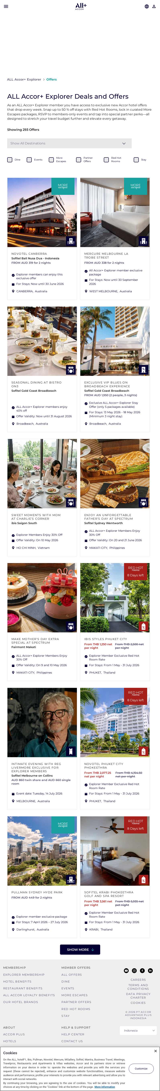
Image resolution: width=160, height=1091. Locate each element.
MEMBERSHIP (14, 967)
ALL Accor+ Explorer (24, 79)
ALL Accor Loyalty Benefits (29, 995)
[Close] (155, 1051)
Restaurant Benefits (23, 988)
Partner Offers (76, 1002)
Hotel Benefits (17, 981)
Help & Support (76, 1027)
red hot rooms (116, 159)
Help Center (72, 1034)
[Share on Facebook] (149, 79)
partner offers (88, 159)
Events (67, 988)
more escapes (61, 159)
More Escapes (74, 995)
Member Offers (76, 967)
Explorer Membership (24, 974)
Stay (65, 1016)
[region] (80, 1069)
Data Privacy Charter (138, 995)
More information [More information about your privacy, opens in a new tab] (105, 1086)
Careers (138, 980)
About (9, 1027)
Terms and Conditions (138, 987)
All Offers (71, 974)
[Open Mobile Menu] (6, 6)
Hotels (9, 1041)
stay (143, 159)
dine (17, 159)
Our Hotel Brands (20, 1002)
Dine (65, 981)
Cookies (138, 1003)
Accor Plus (14, 1034)
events (38, 159)
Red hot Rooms (75, 1009)
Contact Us (72, 1041)
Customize (141, 1068)
